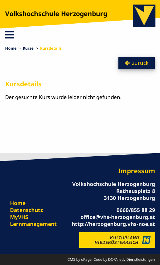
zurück (140, 62)
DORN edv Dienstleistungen (131, 259)
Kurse (28, 48)
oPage (86, 259)
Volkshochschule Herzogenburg (56, 13)
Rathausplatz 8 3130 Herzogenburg (129, 194)
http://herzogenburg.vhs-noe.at (113, 223)
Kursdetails (51, 48)
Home (11, 48)
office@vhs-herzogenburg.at (117, 216)
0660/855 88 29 (136, 210)
